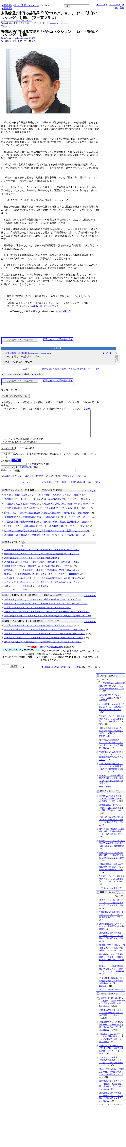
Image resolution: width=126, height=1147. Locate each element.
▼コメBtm (114, 4)
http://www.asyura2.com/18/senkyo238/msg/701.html (16, 21)
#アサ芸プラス (51, 306)
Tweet (4, 26)
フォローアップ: (9, 390)
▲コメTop (101, 4)
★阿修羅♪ (7, 5)
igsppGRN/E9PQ (54, 23)
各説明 (87, 408)
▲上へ (26, 368)
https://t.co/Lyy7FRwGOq (31, 306)
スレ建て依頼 (53, 481)
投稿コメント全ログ (11, 481)
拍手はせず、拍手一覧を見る (58, 339)
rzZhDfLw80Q (44, 353)
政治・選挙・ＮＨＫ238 (26, 5)
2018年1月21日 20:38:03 (17, 353)
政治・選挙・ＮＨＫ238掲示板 (70, 368)
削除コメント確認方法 (74, 481)
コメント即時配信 (34, 481)
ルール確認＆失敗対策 (26, 472)
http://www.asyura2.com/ (51, 652)
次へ (90, 368)
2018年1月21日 (63, 311)
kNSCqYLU (64, 23)
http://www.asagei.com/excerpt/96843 (18, 38)
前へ (122, 7)
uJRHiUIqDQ (34, 353)
